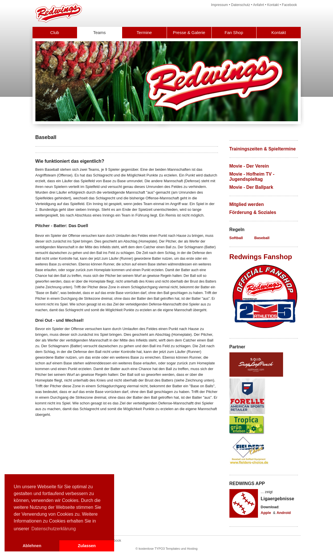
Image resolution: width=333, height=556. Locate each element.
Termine (144, 32)
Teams (99, 32)
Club (54, 32)
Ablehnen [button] (32, 545)
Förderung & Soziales (252, 212)
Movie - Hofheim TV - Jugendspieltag (252, 177)
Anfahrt (258, 5)
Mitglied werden (246, 204)
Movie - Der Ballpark (251, 187)
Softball (236, 238)
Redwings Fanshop (260, 257)
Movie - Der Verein (249, 166)
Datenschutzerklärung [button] (53, 528)
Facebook (289, 5)
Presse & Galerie (189, 32)
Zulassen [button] (87, 545)
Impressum (219, 5)
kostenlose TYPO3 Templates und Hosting (168, 548)
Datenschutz (240, 5)
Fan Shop (234, 32)
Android (284, 513)
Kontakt (273, 5)
